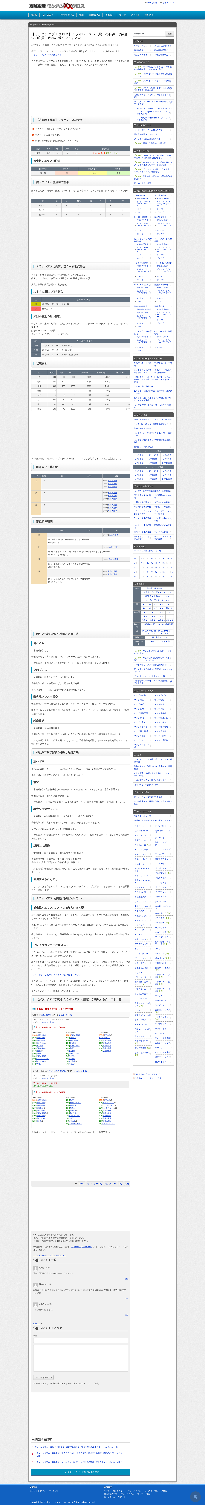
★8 (155, 608)
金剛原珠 (73, 1038)
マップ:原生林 (160, 713)
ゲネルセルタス (141, 968)
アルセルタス (140, 854)
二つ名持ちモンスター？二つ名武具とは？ (152, 108)
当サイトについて (37, 1491)
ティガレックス (161, 838)
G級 (152, 641)
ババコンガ (162, 923)
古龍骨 (39, 1051)
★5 (168, 604)
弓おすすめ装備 (161, 532)
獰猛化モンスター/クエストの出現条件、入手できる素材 (153, 102)
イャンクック (140, 887)
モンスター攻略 (94, 1183)
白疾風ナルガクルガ (162, 907)
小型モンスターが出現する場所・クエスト (152, 820)
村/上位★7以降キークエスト (157, 596)
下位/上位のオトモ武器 (163, 364)
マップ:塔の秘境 (161, 727)
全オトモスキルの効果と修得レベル (142, 371)
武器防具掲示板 (140, 55)
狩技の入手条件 (142, 198)
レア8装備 (139, 463)
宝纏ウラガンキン (142, 906)
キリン (137, 949)
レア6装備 (152, 459)
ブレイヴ (140, 212)
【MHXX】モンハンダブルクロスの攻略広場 (58, 1502)
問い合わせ (53, 1491)
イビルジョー (140, 864)
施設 (148, 1494)
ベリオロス (162, 953)
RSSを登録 (152, 2)
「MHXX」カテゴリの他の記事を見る (80, 1472)
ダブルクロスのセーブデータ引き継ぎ (153, 82)
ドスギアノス (163, 873)
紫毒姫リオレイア (162, 1043)
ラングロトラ (160, 1029)
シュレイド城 (65, 1015)
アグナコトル (140, 840)
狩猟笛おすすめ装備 (163, 525)
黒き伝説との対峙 (57, 1071)
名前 (35, 1335)
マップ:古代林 (140, 695)
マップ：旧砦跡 (161, 740)
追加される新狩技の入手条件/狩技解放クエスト (153, 177)
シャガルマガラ (141, 994)
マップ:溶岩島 (160, 731)
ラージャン (160, 996)
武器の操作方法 (110, 1494)
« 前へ (36, 1323)
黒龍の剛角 (112, 486)
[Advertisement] (80, 89)
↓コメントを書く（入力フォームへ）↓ (49, 1255)
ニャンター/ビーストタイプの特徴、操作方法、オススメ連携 (152, 399)
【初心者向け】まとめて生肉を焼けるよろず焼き (153, 96)
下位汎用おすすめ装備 (142, 496)
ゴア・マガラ (140, 977)
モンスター (150, 15)
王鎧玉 (71, 1056)
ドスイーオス (160, 863)
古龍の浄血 (41, 1048)
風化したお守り (74, 1054)
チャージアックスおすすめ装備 (163, 512)
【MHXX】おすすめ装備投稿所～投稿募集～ (153, 491)
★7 (149, 608)
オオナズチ (139, 925)
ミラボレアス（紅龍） (162, 983)
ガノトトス (139, 930)
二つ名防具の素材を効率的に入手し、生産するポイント (154, 119)
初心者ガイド (48, 15)
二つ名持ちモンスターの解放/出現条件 (150, 665)
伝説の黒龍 (45, 1015)
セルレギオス (140, 1020)
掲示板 (34, 15)
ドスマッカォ (160, 883)
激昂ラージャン (161, 1000)
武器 (81, 15)
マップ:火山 (159, 709)
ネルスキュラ (163, 913)
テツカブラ (160, 854)
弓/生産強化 (159, 306)
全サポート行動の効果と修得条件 (163, 371)
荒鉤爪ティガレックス (162, 843)
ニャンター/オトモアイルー (115, 1497)
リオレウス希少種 (162, 1052)
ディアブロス (142, 1048)
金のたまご (74, 1113)
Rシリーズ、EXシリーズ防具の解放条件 (151, 424)
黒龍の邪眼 (113, 547)
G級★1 (145, 620)
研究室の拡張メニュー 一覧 (145, 134)
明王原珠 (72, 1051)
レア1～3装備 (153, 455)
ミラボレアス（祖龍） (162, 990)
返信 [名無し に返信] (126, 1278)
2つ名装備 (139, 455)
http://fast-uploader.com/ (81, 1247)
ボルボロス (162, 958)
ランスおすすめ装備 (142, 518)
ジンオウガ (139, 1010)
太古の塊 (72, 1059)
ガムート (138, 935)
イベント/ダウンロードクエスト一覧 (149, 676)
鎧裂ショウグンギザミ (142, 1004)
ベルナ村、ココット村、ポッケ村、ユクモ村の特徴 (153, 760)
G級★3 (161, 620)
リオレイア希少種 (162, 1038)
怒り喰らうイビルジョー (142, 869)
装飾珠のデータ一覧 (142, 428)
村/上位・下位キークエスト (157, 600)
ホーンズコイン (104, 1038)
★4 (161, 604)
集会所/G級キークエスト (157, 588)
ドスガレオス (160, 868)
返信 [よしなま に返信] (126, 1315)
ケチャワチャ (140, 963)
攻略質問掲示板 (161, 55)
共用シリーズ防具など (143, 447)
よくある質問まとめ (163, 46)
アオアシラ (139, 826)
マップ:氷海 (139, 718)
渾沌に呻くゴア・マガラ (142, 983)
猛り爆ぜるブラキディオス (162, 943)
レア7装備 (167, 459)
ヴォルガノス (140, 897)
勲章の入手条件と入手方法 (150, 143)
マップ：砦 (138, 740)
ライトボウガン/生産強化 (143, 332)
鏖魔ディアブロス (142, 1054)
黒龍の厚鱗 (112, 483)
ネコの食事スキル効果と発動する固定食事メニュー (153, 802)
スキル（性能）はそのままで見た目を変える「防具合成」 (153, 89)
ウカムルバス (140, 892)
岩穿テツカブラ (161, 859)
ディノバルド (160, 826)
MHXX (82, 1183)
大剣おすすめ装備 (141, 502)
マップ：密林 (139, 722)
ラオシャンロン (161, 1018)
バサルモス (162, 918)
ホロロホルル (160, 963)
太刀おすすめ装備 (162, 502)
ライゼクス (160, 1005)
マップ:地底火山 (161, 718)
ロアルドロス (160, 1062)
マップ (122, 15)
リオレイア (160, 1033)
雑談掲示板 (138, 50)
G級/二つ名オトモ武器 (142, 364)
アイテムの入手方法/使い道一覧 (147, 551)
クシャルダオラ (141, 953)
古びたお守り (74, 1046)
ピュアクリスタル (42, 1059)
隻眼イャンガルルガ (142, 881)
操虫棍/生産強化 (141, 306)
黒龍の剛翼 (113, 559)
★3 (155, 604)
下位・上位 (166, 641)
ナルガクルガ (160, 901)
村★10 (169, 608)
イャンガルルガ (141, 875)
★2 (149, 604)
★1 (144, 604)
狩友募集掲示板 (161, 50)
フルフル (159, 949)
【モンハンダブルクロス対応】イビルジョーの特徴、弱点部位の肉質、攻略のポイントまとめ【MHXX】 (79, 1462)
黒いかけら (41, 1043)
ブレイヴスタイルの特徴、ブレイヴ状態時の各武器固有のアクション (153, 156)
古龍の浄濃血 (41, 1056)
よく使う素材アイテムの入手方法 (148, 130)
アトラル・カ (142, 845)
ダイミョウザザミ (142, 1024)
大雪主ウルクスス (142, 916)
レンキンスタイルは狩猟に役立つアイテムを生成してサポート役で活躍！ (153, 163)
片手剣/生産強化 (141, 217)
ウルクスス (139, 911)
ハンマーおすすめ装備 (142, 526)
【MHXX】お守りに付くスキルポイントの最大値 (153, 434)
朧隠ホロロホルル (162, 969)
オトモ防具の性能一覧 (143, 386)
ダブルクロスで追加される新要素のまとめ (153, 75)
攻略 (120, 1183)
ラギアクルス (160, 1024)
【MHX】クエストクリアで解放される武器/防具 (152, 441)
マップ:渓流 (159, 700)
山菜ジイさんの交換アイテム (146, 785)
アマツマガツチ (141, 849)
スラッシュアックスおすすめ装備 (142, 512)
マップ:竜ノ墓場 (141, 731)
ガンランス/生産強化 (163, 263)
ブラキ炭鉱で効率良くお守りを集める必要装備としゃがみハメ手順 (153, 68)
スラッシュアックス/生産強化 (143, 240)
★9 (161, 608)
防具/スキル (94, 15)
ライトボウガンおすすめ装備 (142, 537)
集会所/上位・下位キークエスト (157, 592)
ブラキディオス (161, 937)
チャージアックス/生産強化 (163, 240)
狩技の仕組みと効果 (142, 183)
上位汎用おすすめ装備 (163, 496)
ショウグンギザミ (142, 998)
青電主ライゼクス (162, 1011)
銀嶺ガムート (142, 939)
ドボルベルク (160, 897)
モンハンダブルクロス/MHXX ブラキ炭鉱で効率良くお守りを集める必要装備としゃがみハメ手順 (76, 1447)
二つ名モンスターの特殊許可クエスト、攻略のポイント (154, 113)
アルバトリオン (141, 859)
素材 (127, 1183)
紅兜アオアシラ (141, 831)
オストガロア (140, 920)
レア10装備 (167, 463)
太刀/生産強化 (160, 195)
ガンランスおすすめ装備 (163, 519)
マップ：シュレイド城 (142, 746)
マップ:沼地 (139, 709)
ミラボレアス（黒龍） (46, 1022)
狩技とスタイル (134, 1491)
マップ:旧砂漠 (160, 695)
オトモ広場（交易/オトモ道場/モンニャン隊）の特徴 (151, 774)
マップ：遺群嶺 (140, 727)
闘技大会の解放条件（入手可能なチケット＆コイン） (153, 670)
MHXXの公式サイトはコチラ (148, 1074)
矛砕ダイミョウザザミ (142, 1030)
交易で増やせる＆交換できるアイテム (150, 780)
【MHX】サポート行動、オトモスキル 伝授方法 (152, 406)
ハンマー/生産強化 (142, 284)
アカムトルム (140, 835)
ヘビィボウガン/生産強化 (163, 332)
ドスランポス (160, 887)
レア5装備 (139, 459)
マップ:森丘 (139, 704)
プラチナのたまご (75, 1124)
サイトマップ (168, 2)
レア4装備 (167, 455)
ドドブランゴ (160, 892)
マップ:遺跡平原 (141, 713)
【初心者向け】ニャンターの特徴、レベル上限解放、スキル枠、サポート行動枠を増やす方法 (153, 379)
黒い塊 (39, 1054)
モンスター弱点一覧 (142, 816)
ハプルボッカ (160, 927)
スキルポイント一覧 (163, 419)
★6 (144, 608)
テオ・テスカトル (162, 849)
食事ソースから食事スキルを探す (148, 797)
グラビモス (141, 958)
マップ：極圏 (139, 736)
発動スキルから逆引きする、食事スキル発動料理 (153, 767)
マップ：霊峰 (160, 736)
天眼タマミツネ (141, 1042)
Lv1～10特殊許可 (165, 624)
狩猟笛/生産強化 (161, 284)
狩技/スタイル (67, 15)
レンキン (140, 209)
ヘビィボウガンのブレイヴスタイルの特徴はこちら (56, 975)
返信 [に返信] (126, 1298)
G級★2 (153, 620)
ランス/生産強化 (141, 263)
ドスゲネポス (160, 878)
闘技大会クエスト (159, 637)
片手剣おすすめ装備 (142, 507)
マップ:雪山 (139, 700)
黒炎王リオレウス (162, 1057)
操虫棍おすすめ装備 (142, 532)
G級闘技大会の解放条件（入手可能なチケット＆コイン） (152, 659)
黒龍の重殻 (112, 480)
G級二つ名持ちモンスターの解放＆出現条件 (152, 652)
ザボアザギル (140, 989)
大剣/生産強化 (140, 195)
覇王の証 (107, 1035)
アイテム (135, 15)
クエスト (109, 15)
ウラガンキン (140, 901)
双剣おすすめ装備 (162, 507)
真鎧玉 (72, 1048)
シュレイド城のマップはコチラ (46, 55)
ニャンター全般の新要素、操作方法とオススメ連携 (153, 392)
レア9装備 (152, 463)
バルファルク (163, 932)
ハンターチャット (141, 46)
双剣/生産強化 (160, 217)
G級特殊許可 (149, 624)
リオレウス (160, 1048)
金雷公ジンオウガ (142, 1015)
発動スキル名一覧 (141, 419)
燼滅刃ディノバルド (162, 832)
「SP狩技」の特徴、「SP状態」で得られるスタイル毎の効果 (152, 170)
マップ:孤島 (159, 704)
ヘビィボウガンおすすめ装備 (163, 537)
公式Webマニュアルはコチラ (148, 1078)
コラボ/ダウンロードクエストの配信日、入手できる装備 (153, 682)
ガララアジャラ (141, 944)
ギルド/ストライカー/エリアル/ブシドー (144, 204)
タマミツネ (139, 1036)
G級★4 (169, 620)
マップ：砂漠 (160, 722)
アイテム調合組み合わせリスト (147, 139)
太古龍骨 (40, 1046)
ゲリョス (138, 972)
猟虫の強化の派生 (143, 309)
